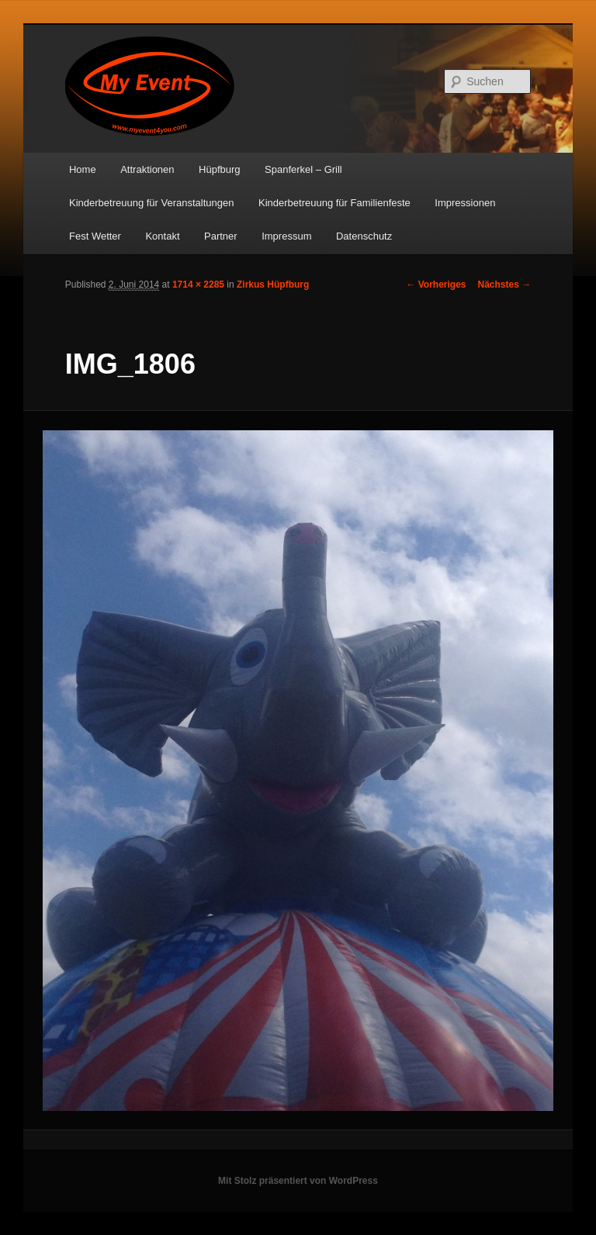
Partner (220, 236)
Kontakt (162, 236)
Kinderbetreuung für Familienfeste (334, 203)
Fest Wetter (95, 236)
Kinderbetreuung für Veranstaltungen (151, 203)
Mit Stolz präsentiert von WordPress (298, 1180)
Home (82, 169)
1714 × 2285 (198, 284)
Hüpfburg (219, 169)
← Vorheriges (436, 284)
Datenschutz (364, 236)
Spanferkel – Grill (303, 169)
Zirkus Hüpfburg (273, 284)
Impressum (286, 236)
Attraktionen (147, 169)
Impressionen (465, 203)
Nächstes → (505, 284)
